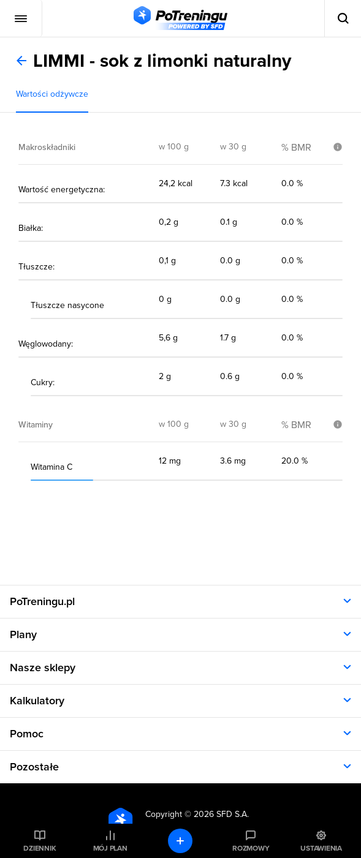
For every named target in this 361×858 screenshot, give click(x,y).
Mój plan (110, 848)
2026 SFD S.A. (221, 814)
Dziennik (39, 848)
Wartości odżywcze (52, 94)
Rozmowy (250, 848)
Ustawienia (321, 848)
